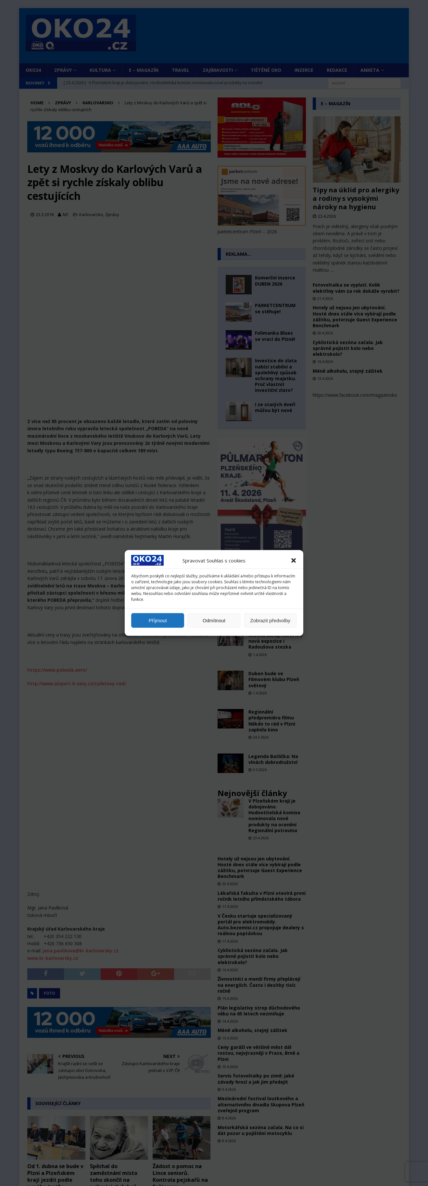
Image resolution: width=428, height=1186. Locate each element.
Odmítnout (214, 620)
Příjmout (158, 620)
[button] (293, 560)
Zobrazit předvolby (270, 620)
